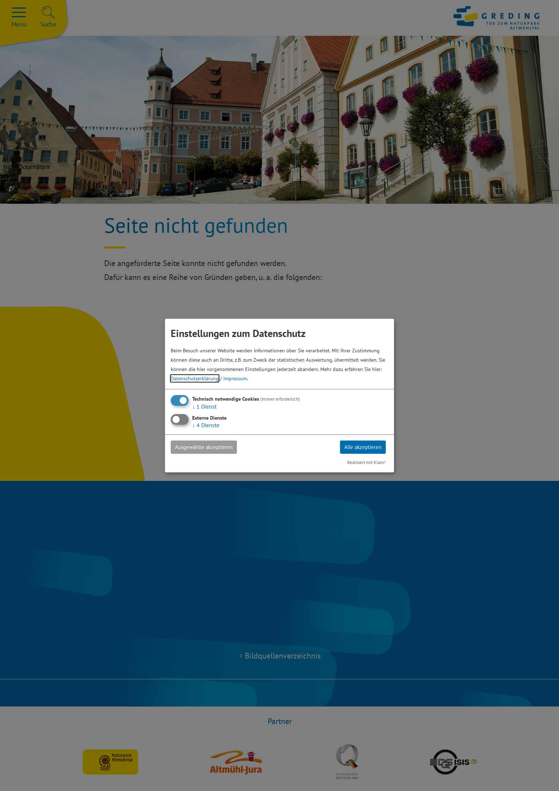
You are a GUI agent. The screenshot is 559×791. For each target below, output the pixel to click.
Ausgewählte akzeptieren (207, 446)
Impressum (235, 378)
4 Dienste (205, 424)
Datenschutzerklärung (195, 378)
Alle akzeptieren (360, 446)
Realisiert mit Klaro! (366, 463)
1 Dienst (204, 406)
